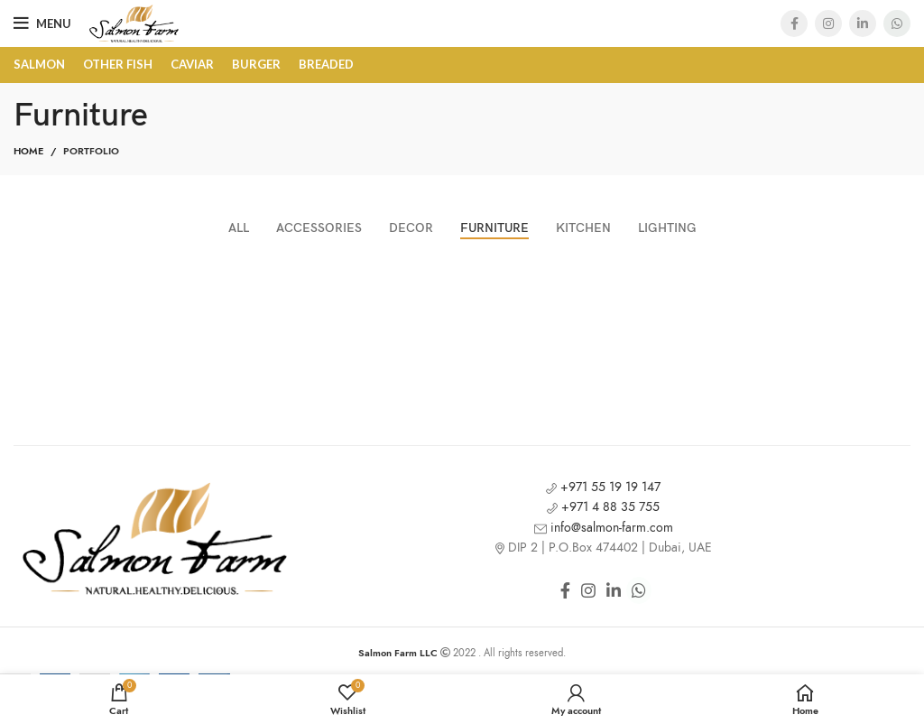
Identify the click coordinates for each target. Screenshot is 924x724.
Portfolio (91, 151)
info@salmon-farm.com (603, 527)
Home (28, 151)
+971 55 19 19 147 (603, 487)
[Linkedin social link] (862, 23)
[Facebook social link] (794, 23)
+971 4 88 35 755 (603, 506)
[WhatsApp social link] (896, 23)
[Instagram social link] (828, 23)
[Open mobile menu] (42, 23)
